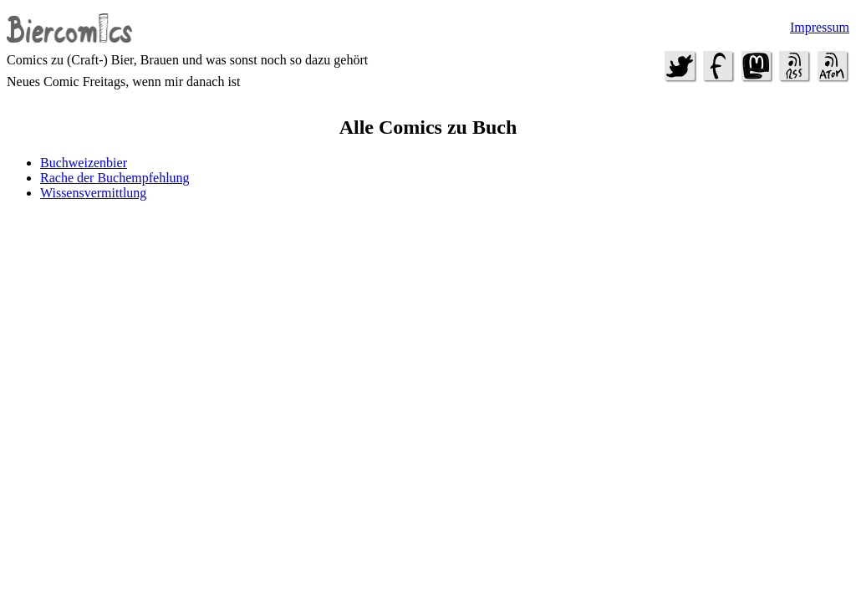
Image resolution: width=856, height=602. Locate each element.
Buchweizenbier (83, 163)
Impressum (819, 27)
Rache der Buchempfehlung (115, 178)
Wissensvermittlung (93, 193)
